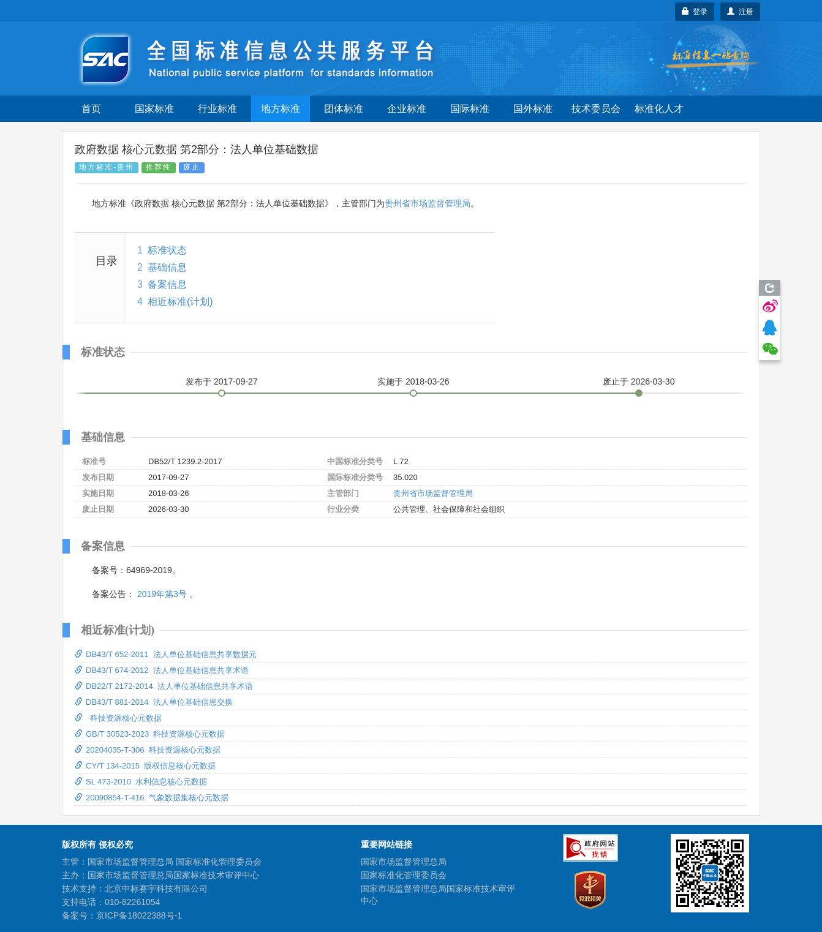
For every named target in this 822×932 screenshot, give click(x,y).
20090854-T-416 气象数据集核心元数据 (151, 797)
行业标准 (217, 108)
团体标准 (343, 108)
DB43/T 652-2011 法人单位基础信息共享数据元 (166, 654)
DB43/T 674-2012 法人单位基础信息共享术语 (162, 670)
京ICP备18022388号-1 (139, 915)
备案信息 (167, 284)
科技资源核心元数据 (118, 718)
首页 (91, 108)
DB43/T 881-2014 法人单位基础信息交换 (154, 702)
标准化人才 (659, 108)
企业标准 (406, 108)
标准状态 (167, 250)
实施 (413, 381)
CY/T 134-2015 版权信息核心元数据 (145, 765)
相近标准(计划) (180, 301)
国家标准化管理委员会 (404, 875)
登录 (695, 11)
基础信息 (167, 267)
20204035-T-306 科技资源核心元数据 (148, 749)
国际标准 (469, 108)
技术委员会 (595, 108)
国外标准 (532, 108)
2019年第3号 (162, 594)
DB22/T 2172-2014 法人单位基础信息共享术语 (164, 686)
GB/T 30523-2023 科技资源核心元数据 (150, 733)
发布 (222, 381)
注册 (740, 11)
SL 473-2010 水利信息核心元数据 (141, 781)
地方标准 (280, 108)
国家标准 (154, 108)
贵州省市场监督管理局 (427, 203)
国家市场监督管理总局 (404, 861)
